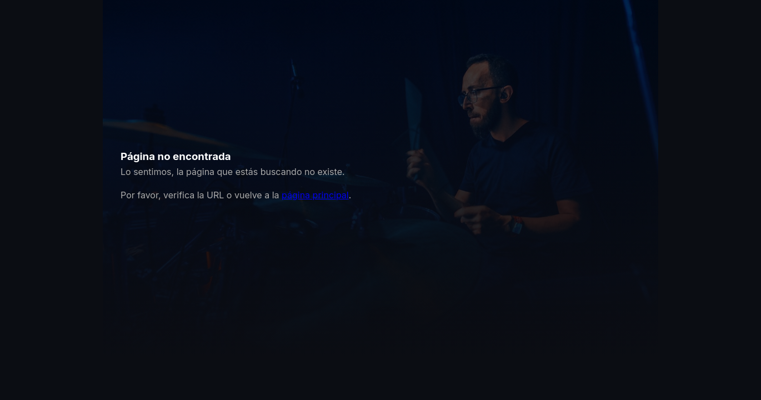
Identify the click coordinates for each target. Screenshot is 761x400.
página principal (315, 195)
